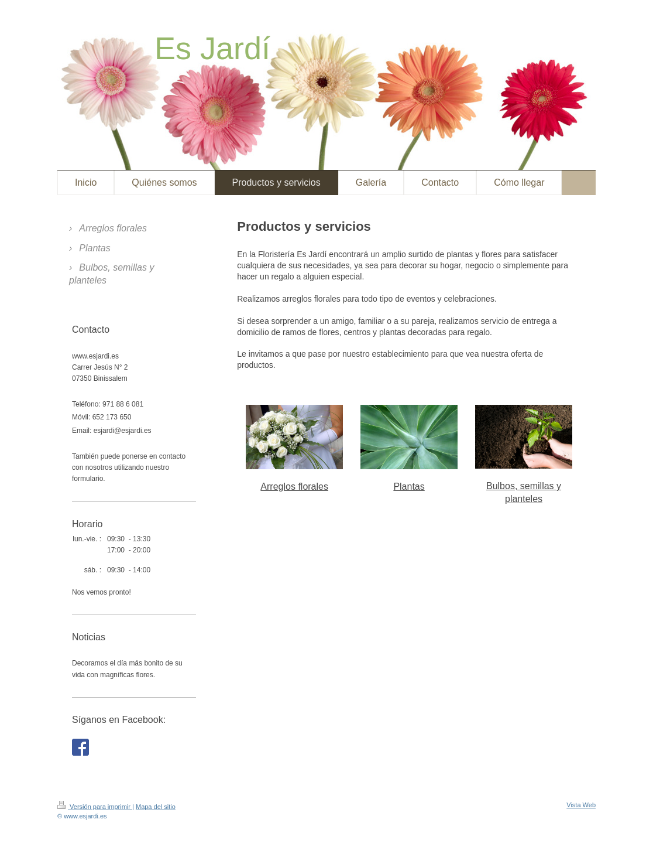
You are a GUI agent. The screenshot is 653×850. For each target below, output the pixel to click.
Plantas (408, 486)
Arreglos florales (294, 486)
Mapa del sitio (156, 806)
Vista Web (581, 804)
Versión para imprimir (94, 806)
